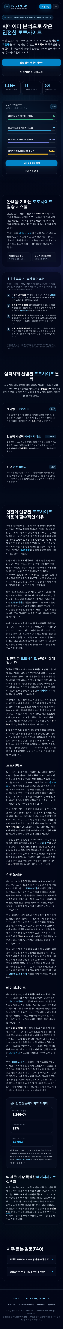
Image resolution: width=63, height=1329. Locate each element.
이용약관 (11, 1304)
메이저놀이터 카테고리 (31, 71)
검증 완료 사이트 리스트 (31, 62)
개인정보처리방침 (26, 1304)
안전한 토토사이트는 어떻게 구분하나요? (31, 1259)
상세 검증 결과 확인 (31, 163)
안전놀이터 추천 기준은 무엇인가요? (31, 1271)
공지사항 (41, 1304)
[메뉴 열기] (55, 6)
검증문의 (51, 1304)
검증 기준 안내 (31, 171)
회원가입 (45, 6)
